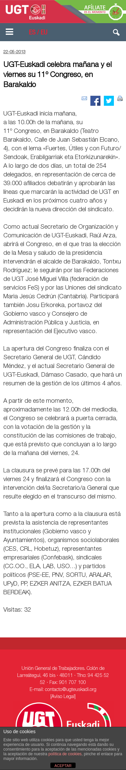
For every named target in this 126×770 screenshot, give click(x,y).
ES (32, 33)
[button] (116, 34)
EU (44, 33)
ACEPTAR (63, 766)
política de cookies (65, 754)
